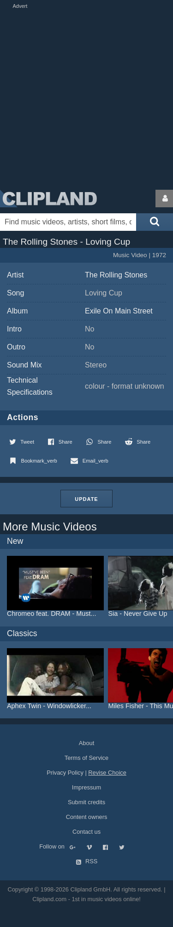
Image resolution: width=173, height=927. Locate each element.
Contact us (86, 831)
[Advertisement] (86, 97)
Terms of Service (86, 757)
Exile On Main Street (119, 311)
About (86, 743)
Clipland (48, 198)
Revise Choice (107, 772)
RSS (87, 861)
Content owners (86, 816)
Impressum (86, 787)
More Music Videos (50, 526)
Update (86, 499)
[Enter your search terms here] (68, 222)
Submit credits (86, 802)
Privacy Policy (65, 772)
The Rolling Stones (116, 275)
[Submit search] (154, 222)
